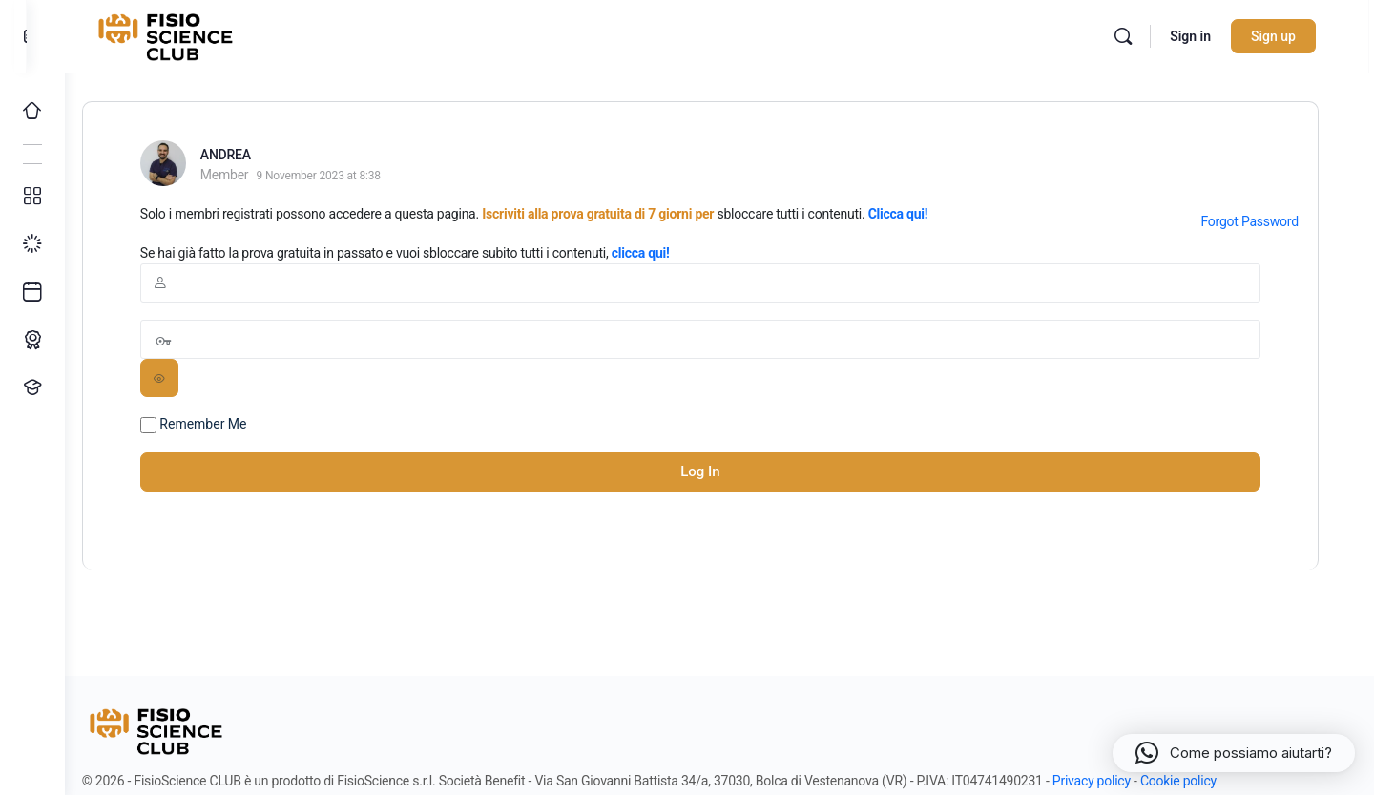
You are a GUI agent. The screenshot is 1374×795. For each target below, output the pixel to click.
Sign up (1291, 36)
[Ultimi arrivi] (32, 292)
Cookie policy (1201, 780)
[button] (1234, 753)
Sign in (1208, 36)
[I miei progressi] (32, 244)
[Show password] (182, 378)
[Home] (32, 111)
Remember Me (216, 424)
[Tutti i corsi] (32, 196)
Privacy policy (1114, 780)
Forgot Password (1265, 221)
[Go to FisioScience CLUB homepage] (193, 34)
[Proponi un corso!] (32, 387)
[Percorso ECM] (32, 340)
